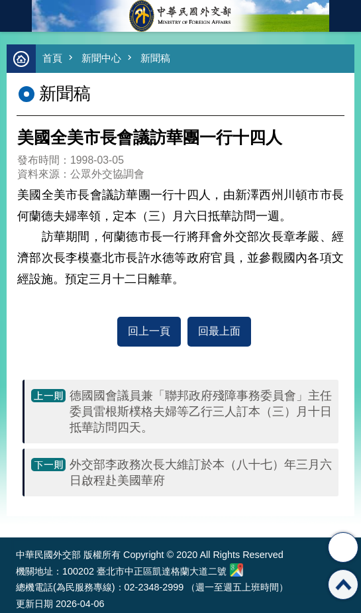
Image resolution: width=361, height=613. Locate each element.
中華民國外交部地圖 (236, 570)
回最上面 (219, 331)
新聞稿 (155, 58)
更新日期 (34, 603)
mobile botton (16, 16)
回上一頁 (149, 331)
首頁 (52, 58)
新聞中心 (101, 58)
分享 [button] (343, 547)
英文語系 (345, 16)
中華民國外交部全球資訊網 (180, 16)
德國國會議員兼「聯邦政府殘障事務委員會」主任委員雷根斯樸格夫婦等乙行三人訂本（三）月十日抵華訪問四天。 (201, 411)
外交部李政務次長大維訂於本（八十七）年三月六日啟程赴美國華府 (201, 472)
